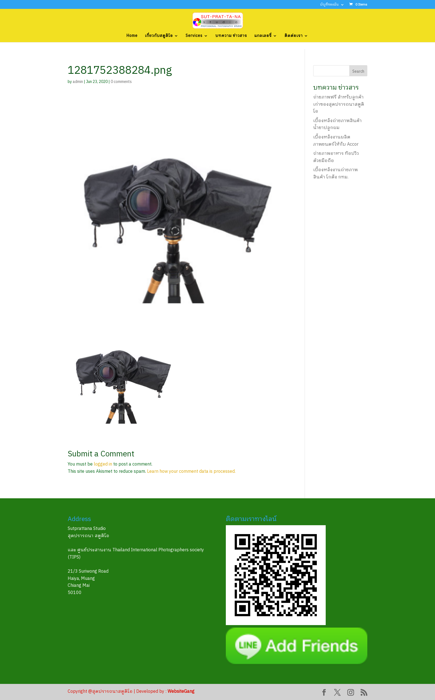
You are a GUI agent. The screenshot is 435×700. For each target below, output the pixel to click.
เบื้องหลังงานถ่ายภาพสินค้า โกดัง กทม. (335, 173)
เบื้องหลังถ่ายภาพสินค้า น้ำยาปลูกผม (337, 124)
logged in (103, 464)
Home (132, 36)
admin (78, 82)
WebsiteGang (181, 691)
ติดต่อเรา (293, 36)
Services (194, 36)
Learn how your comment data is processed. (191, 471)
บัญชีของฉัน (329, 5)
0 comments (121, 82)
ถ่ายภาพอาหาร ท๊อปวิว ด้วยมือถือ (336, 157)
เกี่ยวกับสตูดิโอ (159, 36)
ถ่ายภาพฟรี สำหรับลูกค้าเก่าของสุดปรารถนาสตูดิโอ (338, 104)
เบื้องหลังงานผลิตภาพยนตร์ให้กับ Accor (335, 140)
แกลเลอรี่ (263, 36)
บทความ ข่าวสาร (231, 36)
